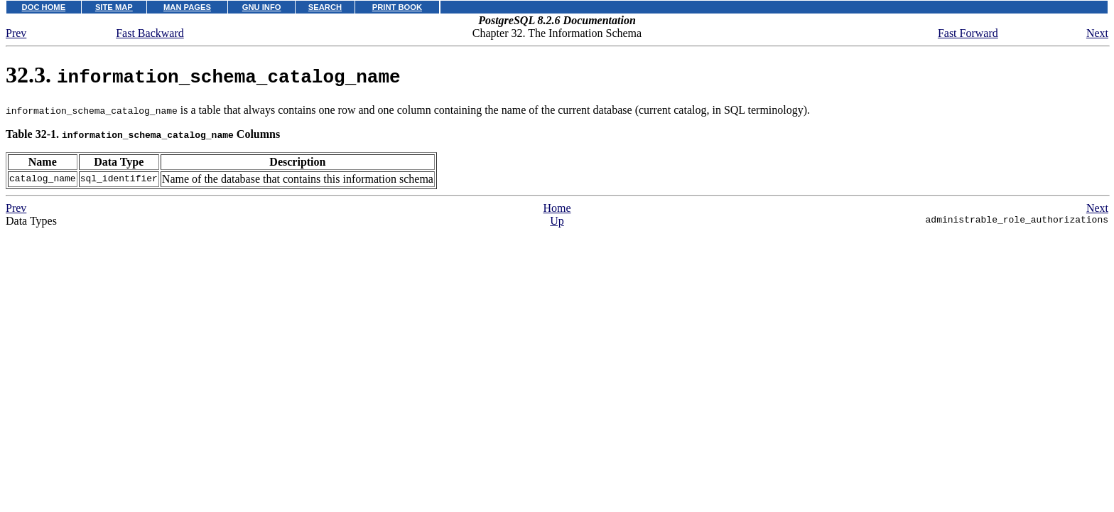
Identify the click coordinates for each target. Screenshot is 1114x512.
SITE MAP (114, 7)
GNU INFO (261, 7)
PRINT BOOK (397, 7)
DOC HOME (44, 7)
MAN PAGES (187, 7)
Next (1097, 33)
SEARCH (325, 7)
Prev (16, 33)
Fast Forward (968, 33)
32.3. (203, 74)
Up (557, 221)
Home (556, 208)
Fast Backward (150, 33)
